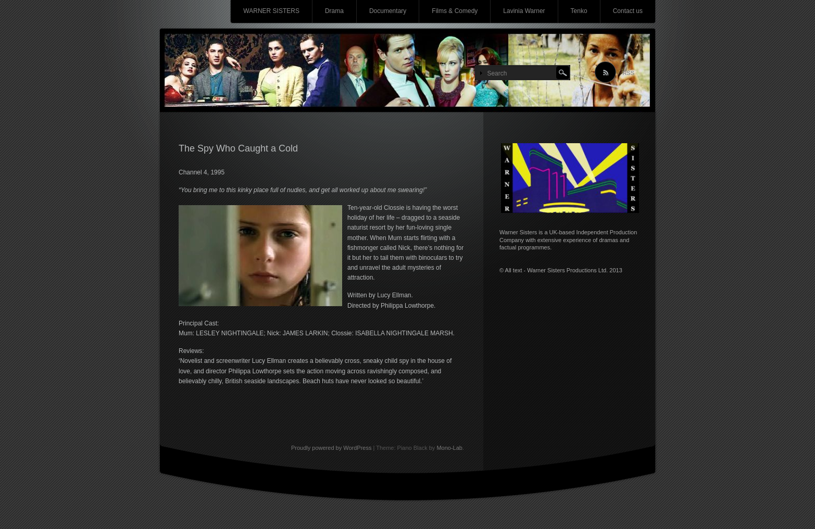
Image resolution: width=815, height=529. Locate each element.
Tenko (579, 11)
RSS (628, 73)
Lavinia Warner (524, 11)
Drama (334, 11)
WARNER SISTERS (271, 11)
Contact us (628, 11)
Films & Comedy (455, 11)
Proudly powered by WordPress (331, 448)
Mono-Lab (449, 448)
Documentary (387, 11)
